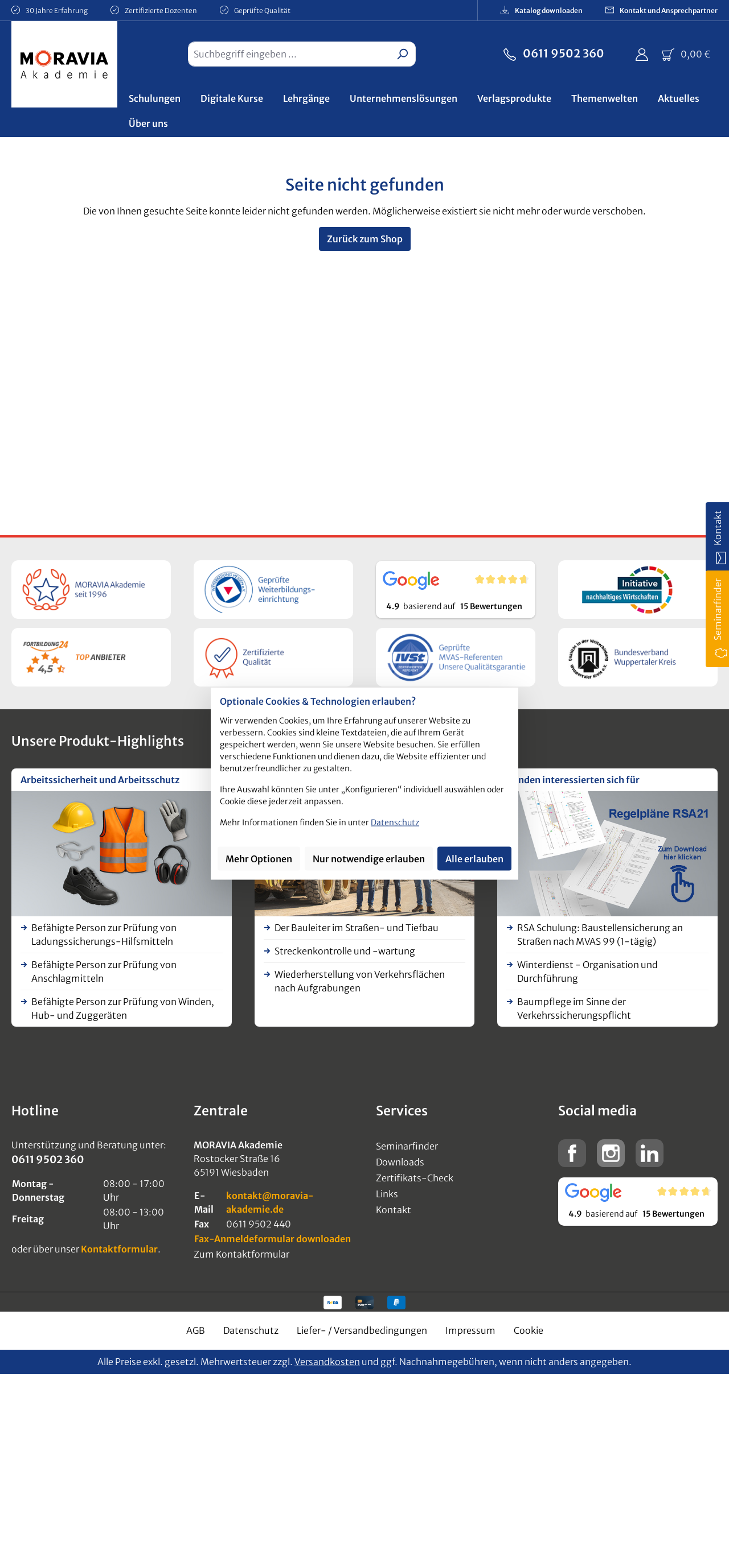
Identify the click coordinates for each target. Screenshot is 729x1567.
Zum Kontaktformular (241, 1254)
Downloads (400, 1162)
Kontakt (393, 1209)
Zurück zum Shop (365, 239)
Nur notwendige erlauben (369, 859)
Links (387, 1194)
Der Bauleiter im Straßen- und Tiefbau (357, 927)
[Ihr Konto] (642, 54)
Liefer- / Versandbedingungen (362, 1330)
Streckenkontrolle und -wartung (345, 951)
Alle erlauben (474, 859)
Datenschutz (251, 1330)
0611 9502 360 (553, 52)
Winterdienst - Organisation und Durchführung (587, 971)
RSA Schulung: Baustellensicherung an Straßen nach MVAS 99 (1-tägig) (600, 934)
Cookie (528, 1330)
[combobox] (289, 54)
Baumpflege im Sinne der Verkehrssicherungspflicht (574, 1008)
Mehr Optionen (259, 859)
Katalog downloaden (542, 10)
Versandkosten (327, 1361)
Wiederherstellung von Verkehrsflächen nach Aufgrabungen (360, 981)
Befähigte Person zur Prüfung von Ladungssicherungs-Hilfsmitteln (104, 934)
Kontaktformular (119, 1249)
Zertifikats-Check (414, 1178)
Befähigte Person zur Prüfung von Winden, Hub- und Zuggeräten (122, 1008)
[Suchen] (402, 54)
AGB (195, 1330)
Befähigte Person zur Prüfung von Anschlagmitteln (104, 971)
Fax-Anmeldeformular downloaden (272, 1238)
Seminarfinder (407, 1146)
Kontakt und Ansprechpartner (661, 10)
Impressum (470, 1330)
